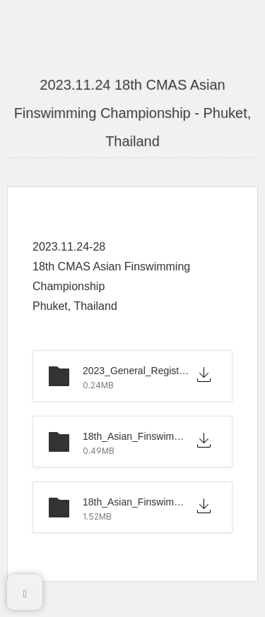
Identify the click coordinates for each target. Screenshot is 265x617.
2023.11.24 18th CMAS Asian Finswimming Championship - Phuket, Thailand (133, 113)
